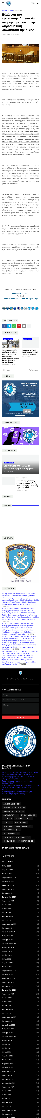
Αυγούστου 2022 (20, 1040)
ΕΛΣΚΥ (7, 822)
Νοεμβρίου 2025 (20, 889)
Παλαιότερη (33, 370)
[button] (3, 3)
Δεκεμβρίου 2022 (20, 1025)
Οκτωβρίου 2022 (20, 1033)
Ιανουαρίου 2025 (20, 928)
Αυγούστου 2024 (20, 947)
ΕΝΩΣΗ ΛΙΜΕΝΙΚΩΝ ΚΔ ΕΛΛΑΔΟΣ (17, 826)
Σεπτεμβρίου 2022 (20, 1036)
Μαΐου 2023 (20, 1006)
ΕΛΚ (28, 819)
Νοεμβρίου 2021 (20, 1075)
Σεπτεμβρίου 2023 (20, 990)
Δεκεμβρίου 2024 (20, 932)
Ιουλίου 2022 (20, 1044)
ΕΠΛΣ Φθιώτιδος (11, 834)
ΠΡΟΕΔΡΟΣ (9, 841)
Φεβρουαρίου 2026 (20, 878)
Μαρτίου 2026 (20, 874)
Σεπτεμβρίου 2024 (20, 943)
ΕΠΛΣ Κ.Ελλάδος (11, 830)
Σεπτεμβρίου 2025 (20, 897)
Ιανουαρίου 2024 (20, 974)
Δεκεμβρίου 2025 (20, 885)
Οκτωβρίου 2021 (20, 1079)
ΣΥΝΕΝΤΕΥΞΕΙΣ (25, 841)
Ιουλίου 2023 (20, 998)
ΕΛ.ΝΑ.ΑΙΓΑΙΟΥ (28, 815)
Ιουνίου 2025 (20, 909)
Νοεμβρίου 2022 (20, 1029)
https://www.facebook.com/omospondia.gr (21, 299)
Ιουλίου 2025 (20, 905)
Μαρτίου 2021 (20, 1106)
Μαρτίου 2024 (20, 967)
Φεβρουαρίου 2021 (20, 1110)
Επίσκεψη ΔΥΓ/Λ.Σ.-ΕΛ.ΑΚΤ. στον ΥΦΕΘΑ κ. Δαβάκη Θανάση (30, 352)
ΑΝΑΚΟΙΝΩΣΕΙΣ (11, 804)
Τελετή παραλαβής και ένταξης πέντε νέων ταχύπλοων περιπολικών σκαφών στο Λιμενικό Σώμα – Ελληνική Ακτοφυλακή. (10, 356)
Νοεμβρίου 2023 (20, 982)
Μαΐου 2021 (20, 1099)
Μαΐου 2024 (20, 959)
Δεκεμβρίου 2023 (20, 978)
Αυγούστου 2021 (20, 1087)
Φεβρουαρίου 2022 (20, 1064)
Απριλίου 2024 (20, 963)
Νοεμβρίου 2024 (20, 936)
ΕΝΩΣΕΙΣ (20, 822)
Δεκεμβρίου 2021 (20, 1071)
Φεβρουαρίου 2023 (20, 1017)
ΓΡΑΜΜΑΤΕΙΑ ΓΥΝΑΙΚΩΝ (14, 808)
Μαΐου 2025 (20, 912)
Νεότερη (6, 370)
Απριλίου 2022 (20, 1056)
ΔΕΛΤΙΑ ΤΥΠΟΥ (19, 10)
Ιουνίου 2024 (20, 955)
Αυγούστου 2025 (20, 901)
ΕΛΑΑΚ (7, 819)
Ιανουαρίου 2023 (20, 1021)
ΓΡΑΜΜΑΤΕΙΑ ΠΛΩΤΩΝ (13, 811)
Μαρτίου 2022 (20, 1060)
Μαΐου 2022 (20, 1052)
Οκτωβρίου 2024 (20, 940)
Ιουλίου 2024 (20, 951)
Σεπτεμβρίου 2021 (20, 1083)
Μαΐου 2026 (20, 866)
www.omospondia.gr (20, 293)
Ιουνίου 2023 (20, 1002)
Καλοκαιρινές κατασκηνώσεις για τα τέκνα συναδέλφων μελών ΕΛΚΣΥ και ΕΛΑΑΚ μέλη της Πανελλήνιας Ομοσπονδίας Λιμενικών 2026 (27, 483)
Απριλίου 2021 (20, 1102)
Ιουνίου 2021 (20, 1095)
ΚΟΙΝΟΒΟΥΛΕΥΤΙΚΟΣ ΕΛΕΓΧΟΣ (16, 837)
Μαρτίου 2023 (20, 1013)
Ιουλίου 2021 (20, 1091)
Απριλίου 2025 (20, 916)
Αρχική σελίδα (7, 10)
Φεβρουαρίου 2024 (20, 971)
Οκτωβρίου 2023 (20, 986)
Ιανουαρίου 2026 (20, 881)
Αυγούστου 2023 (20, 994)
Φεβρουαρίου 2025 (20, 924)
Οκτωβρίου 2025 (20, 893)
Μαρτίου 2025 (20, 920)
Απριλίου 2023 (20, 1009)
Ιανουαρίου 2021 (20, 1114)
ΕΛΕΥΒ (18, 819)
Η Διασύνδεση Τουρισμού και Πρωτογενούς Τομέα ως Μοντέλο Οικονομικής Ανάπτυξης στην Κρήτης (20, 787)
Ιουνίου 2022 (20, 1048)
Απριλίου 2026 (20, 870)
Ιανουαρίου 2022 (20, 1067)
